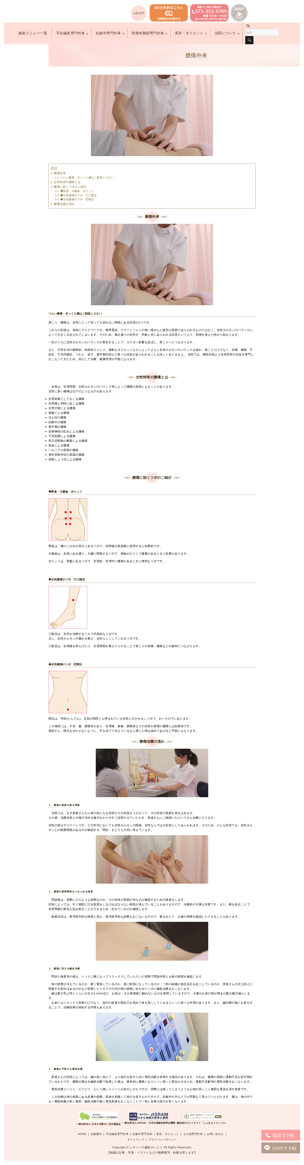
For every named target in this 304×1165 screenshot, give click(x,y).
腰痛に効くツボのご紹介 (70, 186)
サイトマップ (135, 1139)
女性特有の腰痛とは (67, 182)
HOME (82, 1134)
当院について (225, 33)
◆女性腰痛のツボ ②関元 (77, 199)
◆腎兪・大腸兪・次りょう (77, 191)
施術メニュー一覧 (32, 33)
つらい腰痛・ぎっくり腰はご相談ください (87, 177)
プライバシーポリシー (163, 1139)
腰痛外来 (60, 173)
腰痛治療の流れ (64, 204)
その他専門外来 (193, 1134)
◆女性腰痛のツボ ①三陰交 (78, 195)
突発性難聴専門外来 (148, 33)
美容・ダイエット (189, 33)
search (250, 27)
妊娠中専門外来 (108, 33)
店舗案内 (96, 1134)
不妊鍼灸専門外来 (70, 33)
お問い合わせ (215, 1134)
